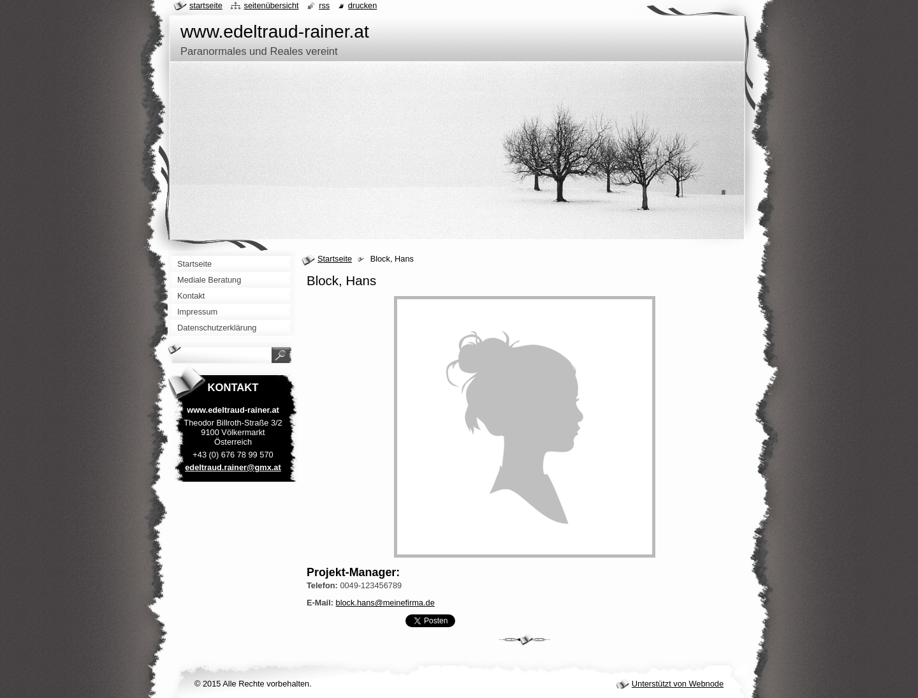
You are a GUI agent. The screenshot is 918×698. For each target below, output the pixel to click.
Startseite (334, 259)
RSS (324, 5)
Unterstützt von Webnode (678, 683)
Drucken (362, 5)
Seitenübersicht (271, 5)
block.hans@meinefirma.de (385, 602)
